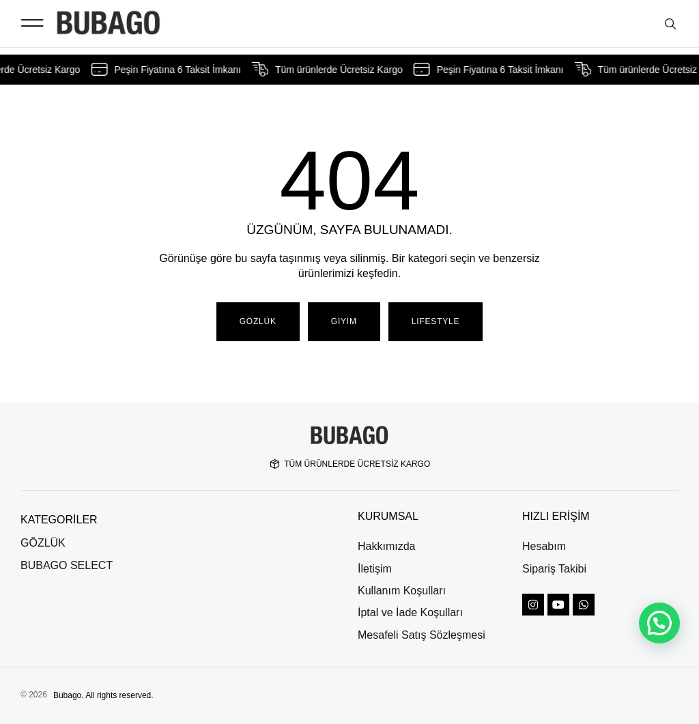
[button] (32, 23)
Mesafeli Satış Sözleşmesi (421, 635)
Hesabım (544, 546)
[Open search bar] (672, 24)
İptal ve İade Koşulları (410, 612)
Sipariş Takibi (554, 569)
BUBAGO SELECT (66, 565)
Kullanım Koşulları (402, 590)
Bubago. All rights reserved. (103, 695)
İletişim (375, 569)
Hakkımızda (386, 546)
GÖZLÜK (43, 543)
